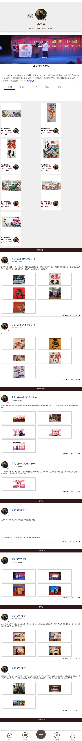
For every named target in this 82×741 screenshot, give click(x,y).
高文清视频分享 (19, 510)
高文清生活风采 (19, 616)
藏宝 (35, 87)
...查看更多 (43, 269)
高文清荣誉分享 (19, 559)
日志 (22, 87)
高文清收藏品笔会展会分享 (24, 397)
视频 (47, 87)
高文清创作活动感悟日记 (23, 259)
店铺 (10, 87)
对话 (29, 16)
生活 (72, 87)
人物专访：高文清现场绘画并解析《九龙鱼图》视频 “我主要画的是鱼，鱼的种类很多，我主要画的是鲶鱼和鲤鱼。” (28, 528)
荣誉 (60, 87)
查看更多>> (32, 81)
